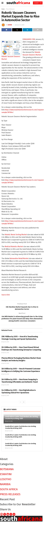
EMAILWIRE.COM (29, 39)
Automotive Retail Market (19, 258)
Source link (6, 295)
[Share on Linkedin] (27, 29)
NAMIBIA (5, 484)
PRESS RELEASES (10, 494)
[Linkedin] (7, 514)
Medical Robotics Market (14, 246)
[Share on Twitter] (17, 29)
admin (10, 25)
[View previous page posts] (20, 402)
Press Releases (10, 9)
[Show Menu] (2, 3)
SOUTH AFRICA (9, 489)
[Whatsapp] (11, 514)
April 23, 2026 (9, 421)
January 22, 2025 (19, 25)
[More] (14, 514)
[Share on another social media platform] (38, 29)
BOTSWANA (7, 469)
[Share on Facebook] (7, 29)
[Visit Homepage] (18, 3)
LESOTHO (5, 479)
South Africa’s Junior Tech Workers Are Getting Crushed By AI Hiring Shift (21, 418)
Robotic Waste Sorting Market (16, 235)
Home (3, 9)
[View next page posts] (23, 402)
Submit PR (38, 3)
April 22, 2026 (5, 342)
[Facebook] (1, 514)
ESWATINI (6, 474)
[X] (4, 514)
